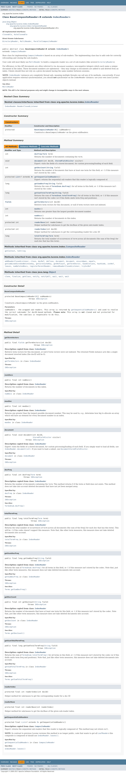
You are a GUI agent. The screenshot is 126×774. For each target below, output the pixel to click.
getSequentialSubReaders (46, 177)
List (18, 177)
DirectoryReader (10, 41)
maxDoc (37, 209)
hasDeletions (89, 264)
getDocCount (40, 168)
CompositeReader (18, 51)
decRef (41, 261)
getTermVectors (41, 202)
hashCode (101, 264)
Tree (32, 3)
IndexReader (61, 17)
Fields (8, 202)
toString (21, 251)
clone (7, 276)
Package (13, 3)
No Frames (38, 7)
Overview (5, 3)
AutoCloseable (20, 34)
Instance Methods (28, 147)
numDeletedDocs (20, 266)
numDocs (38, 216)
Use (27, 3)
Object (52, 272)
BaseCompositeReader (44, 130)
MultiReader (26, 41)
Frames (30, 7)
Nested (12, 10)
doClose (50, 261)
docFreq (38, 154)
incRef (111, 264)
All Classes (52, 7)
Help (49, 3)
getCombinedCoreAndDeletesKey (19, 264)
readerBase (39, 222)
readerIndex (40, 229)
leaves (8, 266)
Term (45, 154)
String (50, 168)
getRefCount (59, 264)
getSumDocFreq (41, 184)
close (33, 261)
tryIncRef (86, 266)
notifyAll (45, 276)
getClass (26, 276)
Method (33, 10)
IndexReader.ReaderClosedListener (21, 106)
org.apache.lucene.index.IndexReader (22, 24)
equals (92, 261)
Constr (25, 10)
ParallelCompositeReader (45, 41)
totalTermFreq (41, 236)
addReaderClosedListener (17, 261)
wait (55, 276)
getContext (10, 251)
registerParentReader (40, 266)
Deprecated (40, 3)
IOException (41, 299)
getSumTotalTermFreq (44, 193)
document (38, 161)
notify (36, 276)
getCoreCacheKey (43, 264)
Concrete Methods (50, 147)
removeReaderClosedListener (66, 266)
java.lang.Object (9, 22)
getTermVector (74, 264)
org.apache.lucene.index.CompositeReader (28, 26)
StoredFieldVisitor (64, 161)
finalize (16, 276)
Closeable (7, 34)
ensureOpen (81, 261)
